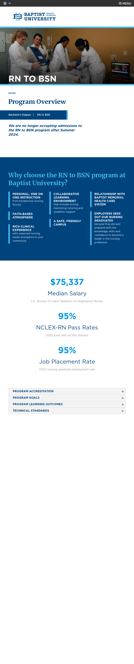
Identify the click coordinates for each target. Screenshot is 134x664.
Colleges (6, 3)
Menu (126, 3)
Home (12, 93)
